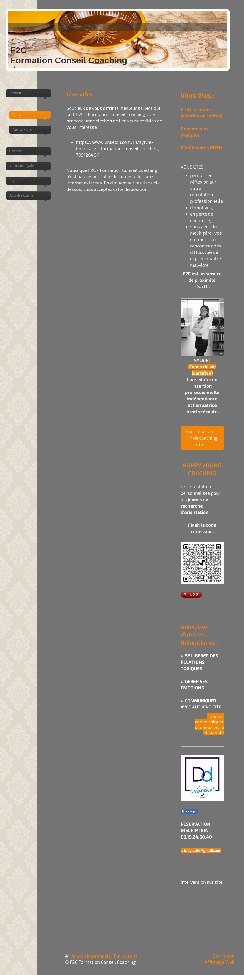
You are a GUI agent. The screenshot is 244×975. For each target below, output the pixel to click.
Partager (189, 811)
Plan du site (126, 956)
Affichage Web (219, 962)
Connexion (223, 956)
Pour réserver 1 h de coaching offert (202, 438)
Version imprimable (88, 956)
